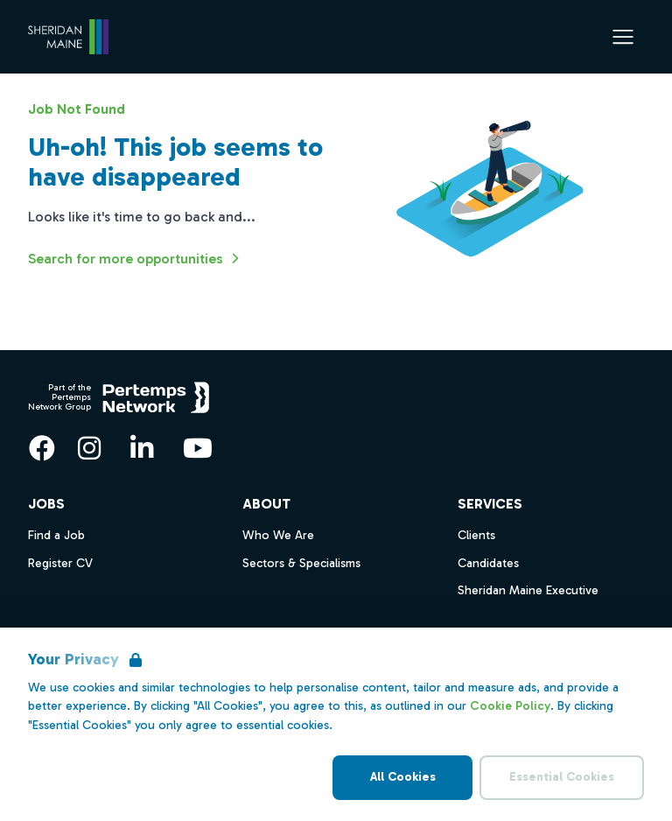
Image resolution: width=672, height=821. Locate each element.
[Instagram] (89, 448)
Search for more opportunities (136, 258)
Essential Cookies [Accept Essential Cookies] (561, 776)
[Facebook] (42, 448)
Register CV (60, 563)
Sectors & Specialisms (301, 563)
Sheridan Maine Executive (528, 590)
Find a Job (56, 535)
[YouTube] (197, 448)
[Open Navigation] (623, 37)
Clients (476, 535)
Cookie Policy (510, 705)
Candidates (488, 563)
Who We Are (278, 535)
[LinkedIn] (141, 448)
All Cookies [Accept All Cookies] (403, 776)
